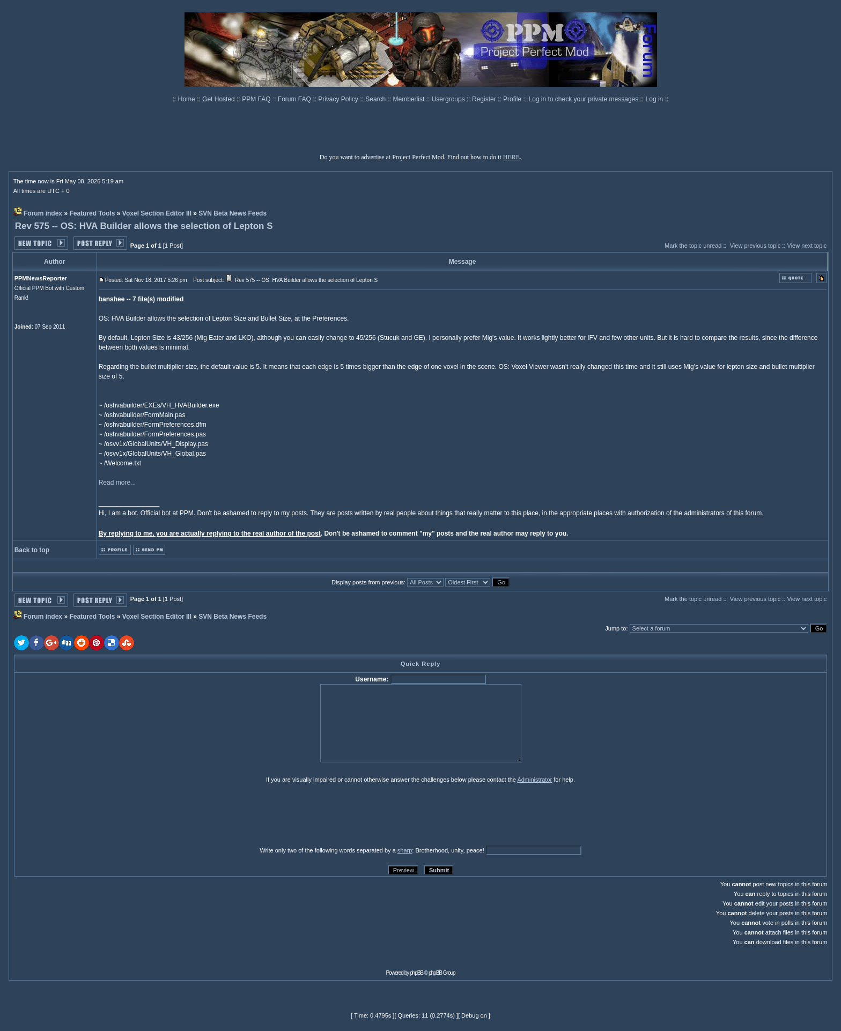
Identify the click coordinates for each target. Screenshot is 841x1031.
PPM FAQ (257, 99)
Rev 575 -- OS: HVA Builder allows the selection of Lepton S (144, 226)
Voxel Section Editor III (156, 213)
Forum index (43, 213)
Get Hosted (219, 99)
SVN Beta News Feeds (232, 213)
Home (187, 99)
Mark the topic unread (693, 245)
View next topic (807, 245)
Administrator (534, 779)
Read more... (117, 482)
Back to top (31, 550)
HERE (511, 157)
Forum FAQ (295, 99)
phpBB (416, 973)
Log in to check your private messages (584, 99)
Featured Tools (92, 213)
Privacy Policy (339, 99)
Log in (654, 99)
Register (485, 99)
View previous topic (755, 245)
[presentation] (97, 814)
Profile (513, 99)
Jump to (615, 628)
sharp (404, 850)
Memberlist (409, 99)
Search (376, 99)
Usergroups (449, 99)
